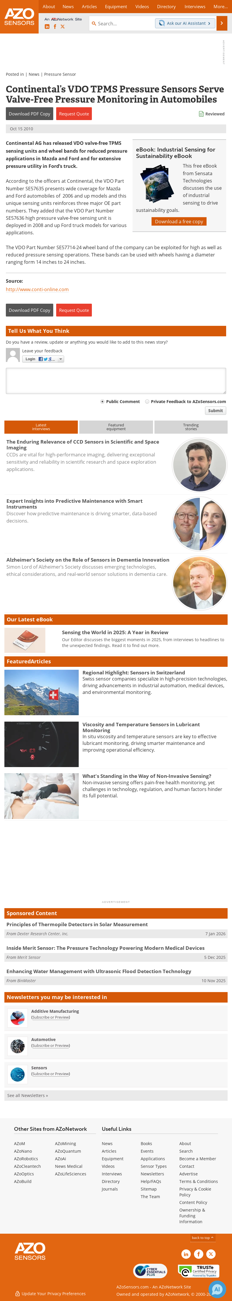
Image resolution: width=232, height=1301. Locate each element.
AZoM (19, 1143)
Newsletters (152, 1174)
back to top (203, 1237)
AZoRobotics (26, 1158)
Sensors (39, 1067)
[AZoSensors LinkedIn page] (47, 27)
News (34, 74)
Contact (186, 1166)
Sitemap (149, 1189)
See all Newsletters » (27, 1095)
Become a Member (197, 1158)
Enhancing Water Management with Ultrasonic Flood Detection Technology (98, 971)
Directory (111, 1181)
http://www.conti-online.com (37, 289)
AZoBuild (23, 1181)
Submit (215, 410)
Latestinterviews (41, 426)
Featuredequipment (116, 426)
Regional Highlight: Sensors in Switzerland (134, 672)
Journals (110, 1189)
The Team (150, 1196)
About (185, 1143)
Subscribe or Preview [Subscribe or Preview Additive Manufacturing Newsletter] (50, 1017)
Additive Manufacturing (55, 1011)
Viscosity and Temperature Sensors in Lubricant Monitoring (141, 727)
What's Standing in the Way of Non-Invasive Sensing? (147, 776)
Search (186, 1151)
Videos (108, 1166)
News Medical (69, 1166)
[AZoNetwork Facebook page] (55, 27)
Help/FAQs (151, 1181)
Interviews (112, 1174)
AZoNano (23, 1151)
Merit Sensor (29, 957)
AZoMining (65, 1143)
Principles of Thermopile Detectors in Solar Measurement (77, 924)
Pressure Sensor (60, 74)
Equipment (112, 1158)
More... (221, 6)
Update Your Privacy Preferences (50, 1293)
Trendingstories (191, 426)
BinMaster (26, 980)
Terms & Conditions (198, 1181)
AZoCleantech (27, 1166)
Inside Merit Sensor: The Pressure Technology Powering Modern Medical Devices (105, 948)
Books (146, 1143)
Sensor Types (154, 1166)
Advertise (188, 1174)
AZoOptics (24, 1174)
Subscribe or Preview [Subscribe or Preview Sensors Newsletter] (50, 1073)
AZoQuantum (68, 1151)
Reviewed (215, 114)
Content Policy (193, 1202)
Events (147, 1151)
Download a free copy (179, 221)
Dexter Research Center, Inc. (42, 933)
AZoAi (60, 1158)
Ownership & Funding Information (192, 1215)
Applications (153, 1158)
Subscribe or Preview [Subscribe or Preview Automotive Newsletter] (50, 1045)
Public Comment (123, 401)
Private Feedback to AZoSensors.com (188, 401)
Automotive (43, 1039)
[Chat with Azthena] (217, 1289)
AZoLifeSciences (70, 1174)
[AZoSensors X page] (62, 27)
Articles (109, 1151)
